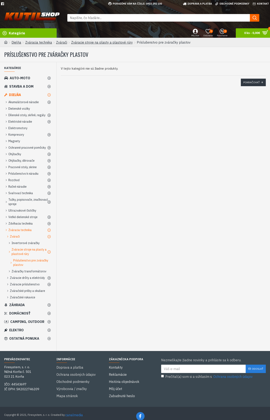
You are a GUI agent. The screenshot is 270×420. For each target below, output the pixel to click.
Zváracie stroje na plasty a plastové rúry (102, 42)
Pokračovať (251, 82)
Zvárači (61, 42)
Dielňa (16, 42)
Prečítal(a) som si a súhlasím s (207, 376)
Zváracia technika (38, 42)
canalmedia (74, 409)
